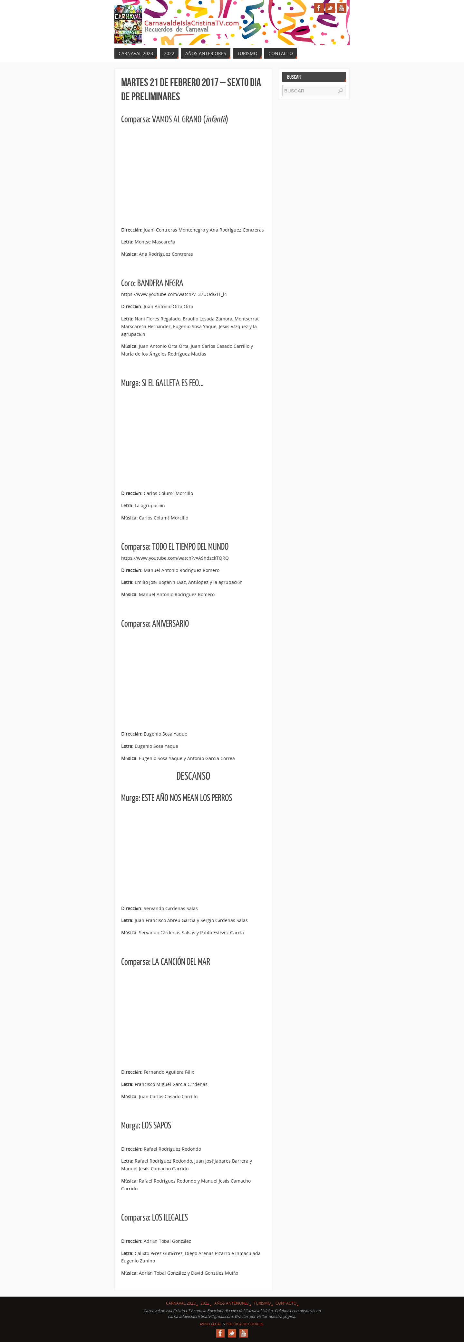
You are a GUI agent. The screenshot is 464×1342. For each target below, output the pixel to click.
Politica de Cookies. (245, 1323)
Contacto (286, 1303)
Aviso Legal (211, 1323)
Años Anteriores (231, 1303)
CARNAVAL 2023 (181, 1303)
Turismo (262, 1303)
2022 (204, 1303)
